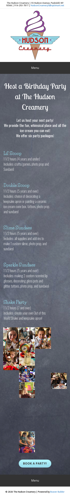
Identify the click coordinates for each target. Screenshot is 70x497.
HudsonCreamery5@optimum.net (47, 5)
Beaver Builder (57, 491)
